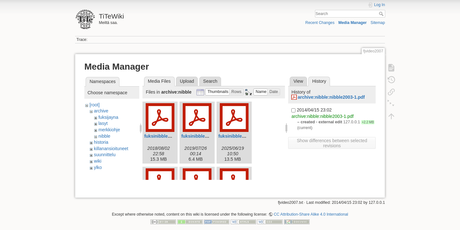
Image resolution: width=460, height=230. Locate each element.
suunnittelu (105, 154)
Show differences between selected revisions (332, 143)
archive (101, 110)
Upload (187, 81)
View (298, 81)
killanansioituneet (111, 148)
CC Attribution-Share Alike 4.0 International (311, 209)
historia (101, 142)
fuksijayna (108, 117)
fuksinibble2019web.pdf (206, 136)
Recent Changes (319, 22)
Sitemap (378, 22)
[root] (94, 104)
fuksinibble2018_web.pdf (170, 136)
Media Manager (352, 22)
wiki (97, 161)
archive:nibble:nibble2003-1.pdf (331, 97)
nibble (104, 136)
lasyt (103, 123)
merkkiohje (109, 129)
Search (382, 14)
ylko (98, 167)
